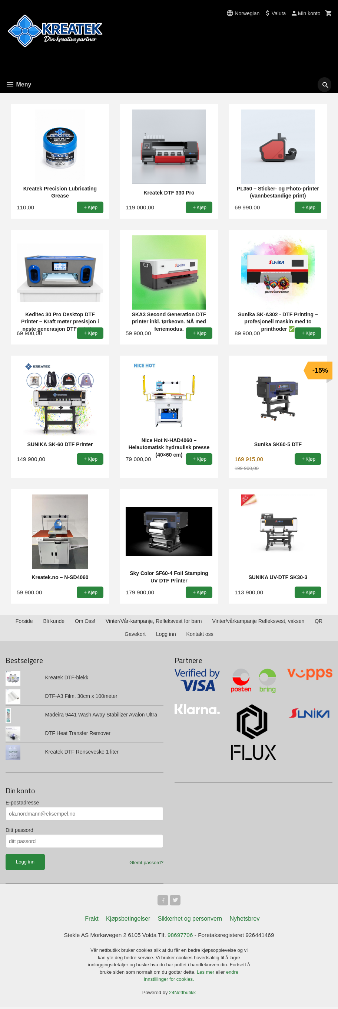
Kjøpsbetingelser (128, 920)
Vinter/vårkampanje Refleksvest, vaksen (258, 621)
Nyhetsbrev (245, 920)
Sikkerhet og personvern (190, 920)
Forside (24, 621)
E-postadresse (22, 803)
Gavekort (135, 634)
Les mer (206, 973)
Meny (18, 84)
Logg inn (166, 634)
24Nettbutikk (182, 994)
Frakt (91, 920)
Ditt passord (19, 830)
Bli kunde (53, 621)
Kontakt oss (199, 634)
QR (318, 621)
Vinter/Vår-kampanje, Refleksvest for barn (154, 621)
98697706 (181, 936)
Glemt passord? (146, 862)
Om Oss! (85, 621)
